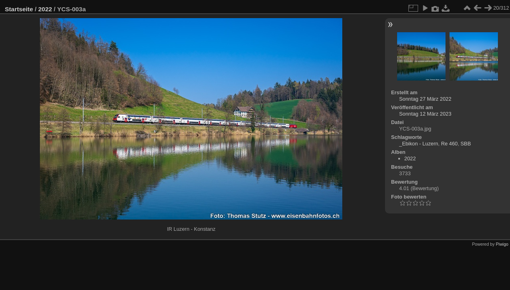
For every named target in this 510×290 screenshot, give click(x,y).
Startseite (19, 9)
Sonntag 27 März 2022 (425, 99)
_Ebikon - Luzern (418, 144)
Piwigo (502, 244)
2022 (45, 9)
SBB (465, 144)
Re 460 (449, 144)
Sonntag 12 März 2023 (425, 114)
